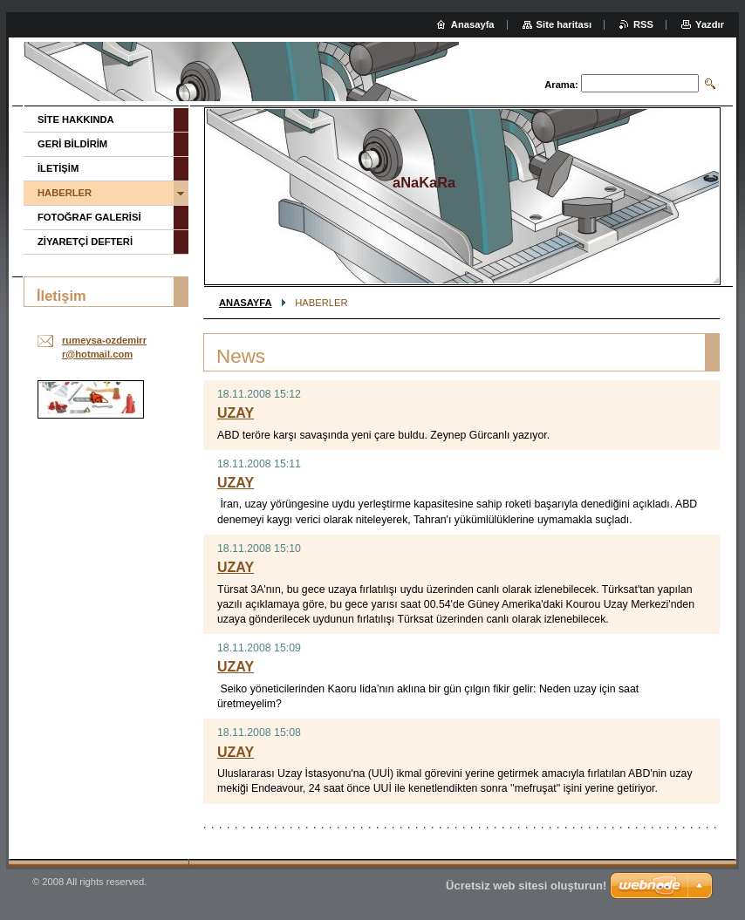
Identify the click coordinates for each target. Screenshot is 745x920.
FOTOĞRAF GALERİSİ (89, 217)
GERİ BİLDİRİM (72, 144)
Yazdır (709, 24)
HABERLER (65, 192)
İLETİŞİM (58, 168)
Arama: (561, 84)
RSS (643, 24)
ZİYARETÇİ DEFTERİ (85, 241)
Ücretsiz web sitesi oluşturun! (526, 885)
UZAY (235, 412)
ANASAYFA (245, 302)
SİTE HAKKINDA (76, 119)
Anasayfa (473, 24)
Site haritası (564, 24)
